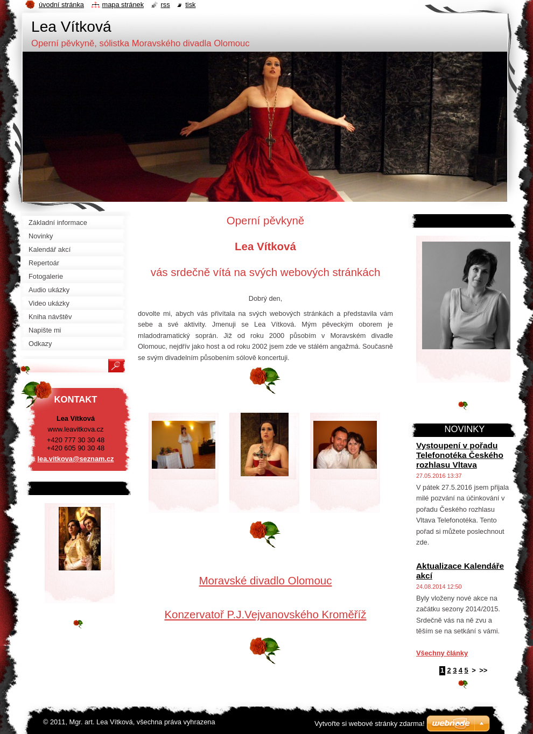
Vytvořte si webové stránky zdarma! (369, 723)
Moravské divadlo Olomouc (265, 580)
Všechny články (442, 653)
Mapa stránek (123, 5)
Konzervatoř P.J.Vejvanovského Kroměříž (265, 614)
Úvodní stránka (61, 5)
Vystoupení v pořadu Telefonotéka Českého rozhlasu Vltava (459, 455)
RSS (165, 5)
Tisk (190, 5)
